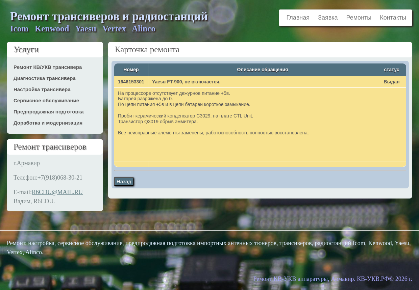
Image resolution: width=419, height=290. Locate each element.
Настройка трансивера (42, 89)
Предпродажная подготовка (49, 111)
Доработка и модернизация (48, 123)
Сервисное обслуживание (46, 100)
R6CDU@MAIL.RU (57, 192)
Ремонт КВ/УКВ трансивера (48, 67)
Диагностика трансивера (45, 78)
